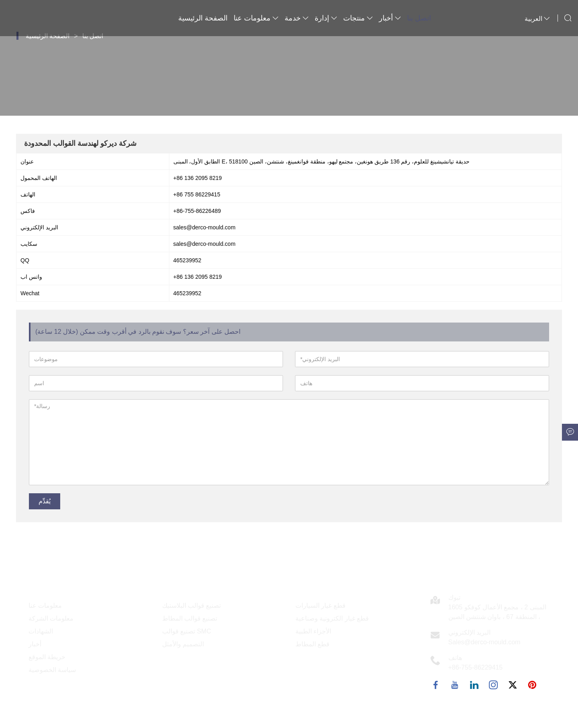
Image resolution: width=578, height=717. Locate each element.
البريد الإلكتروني (469, 632)
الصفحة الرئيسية (203, 18)
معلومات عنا (256, 18)
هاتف (455, 657)
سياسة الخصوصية (52, 669)
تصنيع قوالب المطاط (190, 618)
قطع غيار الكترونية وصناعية (332, 618)
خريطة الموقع (46, 657)
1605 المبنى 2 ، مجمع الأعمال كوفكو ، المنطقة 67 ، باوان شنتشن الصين (497, 612)
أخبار (390, 18)
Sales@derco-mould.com (484, 642)
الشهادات (40, 631)
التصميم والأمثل (183, 644)
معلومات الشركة (50, 618)
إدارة (326, 18)
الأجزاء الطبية (313, 631)
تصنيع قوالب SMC (186, 631)
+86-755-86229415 (475, 667)
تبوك (454, 597)
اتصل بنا (419, 18)
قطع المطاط (312, 644)
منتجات (358, 18)
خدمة (297, 18)
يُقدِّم (45, 501)
